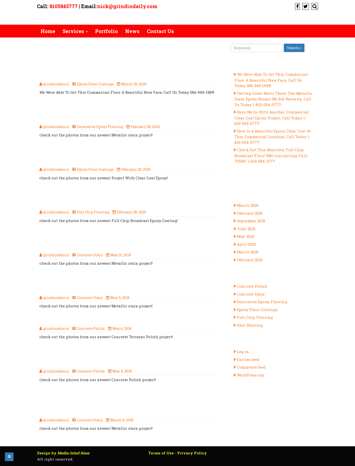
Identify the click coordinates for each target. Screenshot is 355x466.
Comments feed (251, 367)
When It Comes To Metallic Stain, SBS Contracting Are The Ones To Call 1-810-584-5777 (125, 284)
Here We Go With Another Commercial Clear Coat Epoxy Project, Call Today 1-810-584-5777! (271, 118)
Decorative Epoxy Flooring (100, 126)
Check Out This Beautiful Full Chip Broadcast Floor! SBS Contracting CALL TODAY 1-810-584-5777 (129, 199)
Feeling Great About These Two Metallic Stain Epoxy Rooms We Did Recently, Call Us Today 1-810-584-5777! (129, 113)
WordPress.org (250, 375)
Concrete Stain (90, 255)
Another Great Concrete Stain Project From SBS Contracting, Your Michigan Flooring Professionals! (121, 403)
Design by (63, 452)
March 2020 (247, 205)
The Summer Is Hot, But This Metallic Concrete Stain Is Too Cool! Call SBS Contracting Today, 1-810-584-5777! (129, 241)
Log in (243, 351)
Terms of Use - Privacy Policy (177, 452)
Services (75, 31)
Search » (294, 47)
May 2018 (245, 236)
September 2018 (251, 220)
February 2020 (250, 213)
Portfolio (106, 31)
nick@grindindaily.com (127, 6)
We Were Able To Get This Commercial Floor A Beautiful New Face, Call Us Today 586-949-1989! (118, 70)
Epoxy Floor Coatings (95, 84)
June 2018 (246, 228)
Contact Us (160, 31)
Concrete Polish (91, 328)
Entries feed (248, 359)
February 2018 (250, 259)
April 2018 (246, 244)
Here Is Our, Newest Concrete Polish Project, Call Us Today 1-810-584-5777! (127, 358)
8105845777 (64, 6)
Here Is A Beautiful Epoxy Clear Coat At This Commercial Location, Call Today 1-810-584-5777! (118, 156)
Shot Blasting (250, 325)
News (132, 31)
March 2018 (247, 251)
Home (48, 31)
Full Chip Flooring (93, 212)
